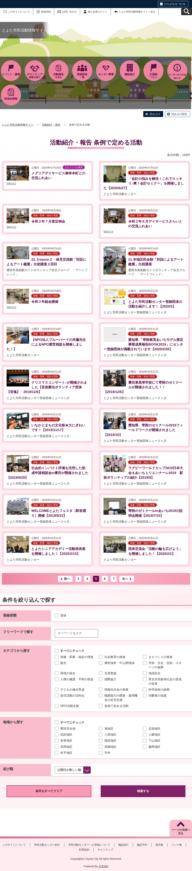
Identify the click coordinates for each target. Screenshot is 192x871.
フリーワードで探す (18, 632)
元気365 (103, 866)
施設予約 (142, 844)
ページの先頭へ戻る (181, 831)
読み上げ (155, 114)
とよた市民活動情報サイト (17, 124)
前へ (67, 578)
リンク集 (176, 844)
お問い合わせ (69, 11)
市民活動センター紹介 (47, 844)
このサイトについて (19, 11)
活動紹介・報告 (51, 124)
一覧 (82, 76)
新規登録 (46, 11)
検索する (143, 791)
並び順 (8, 769)
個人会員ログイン (97, 11)
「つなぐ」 (153, 76)
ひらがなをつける (174, 3)
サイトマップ (105, 849)
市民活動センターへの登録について (89, 844)
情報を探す (34, 76)
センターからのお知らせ (177, 76)
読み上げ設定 (179, 114)
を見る (58, 76)
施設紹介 (123, 844)
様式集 (159, 844)
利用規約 (84, 849)
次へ (125, 578)
